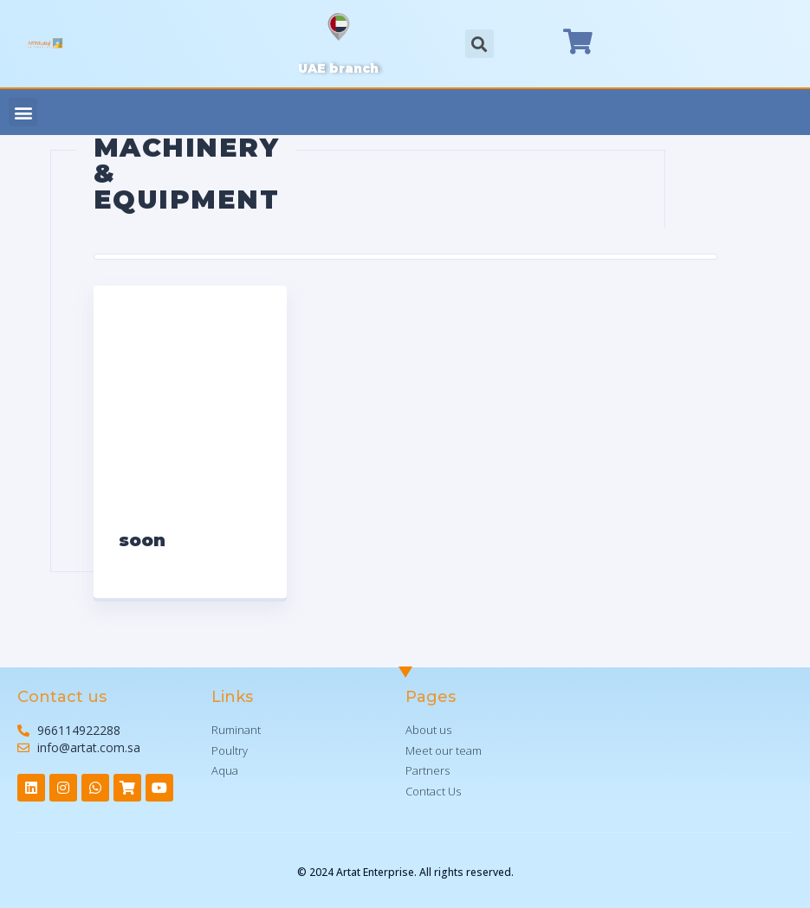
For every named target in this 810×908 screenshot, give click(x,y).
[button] (23, 112)
